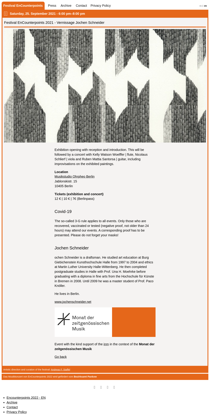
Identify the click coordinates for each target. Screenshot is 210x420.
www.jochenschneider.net (73, 302)
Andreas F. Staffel (60, 369)
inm (106, 344)
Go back (61, 357)
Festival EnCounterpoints (23, 5)
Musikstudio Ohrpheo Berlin (75, 176)
